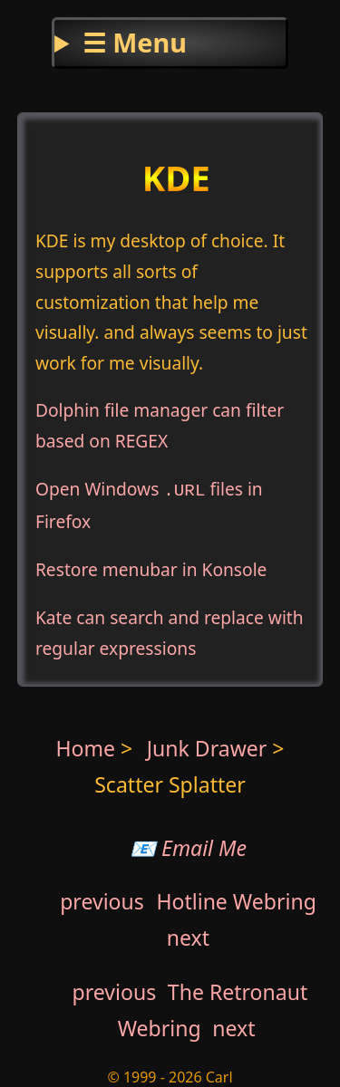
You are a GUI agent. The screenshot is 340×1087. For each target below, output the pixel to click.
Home (86, 745)
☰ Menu (135, 42)
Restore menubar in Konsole (151, 566)
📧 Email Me (188, 845)
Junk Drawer (209, 745)
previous (102, 898)
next (188, 934)
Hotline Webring (236, 898)
